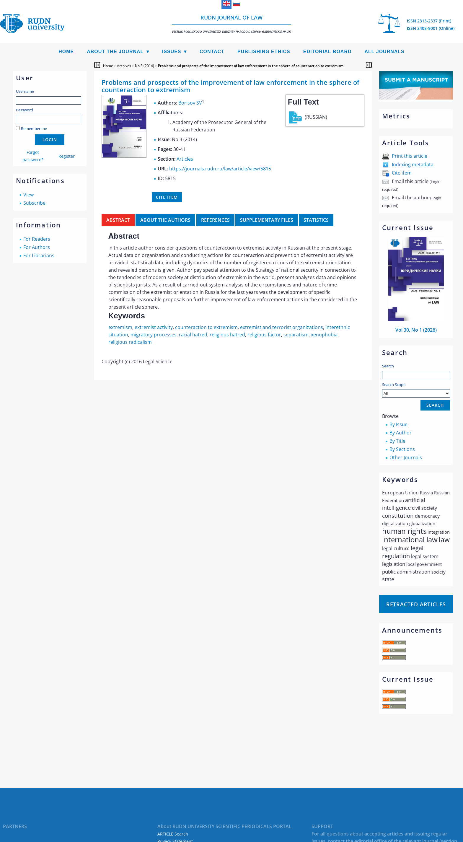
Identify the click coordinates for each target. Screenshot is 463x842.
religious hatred (227, 334)
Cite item (402, 173)
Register (66, 156)
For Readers (36, 239)
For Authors (36, 247)
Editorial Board (327, 51)
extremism (120, 327)
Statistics (316, 220)
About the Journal (115, 51)
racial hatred (193, 334)
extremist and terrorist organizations (281, 327)
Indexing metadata (412, 164)
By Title (397, 441)
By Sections (402, 449)
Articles (185, 159)
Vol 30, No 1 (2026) (416, 330)
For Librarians (38, 255)
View (28, 194)
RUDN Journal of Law (231, 24)
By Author (400, 432)
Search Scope (416, 390)
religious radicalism (130, 342)
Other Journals (405, 457)
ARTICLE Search (172, 834)
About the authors (165, 220)
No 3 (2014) (144, 65)
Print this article (409, 156)
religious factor (264, 334)
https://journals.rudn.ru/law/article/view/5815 (220, 168)
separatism (296, 334)
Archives (124, 65)
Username (25, 91)
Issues (171, 51)
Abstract (118, 220)
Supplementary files (266, 220)
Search (388, 366)
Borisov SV (190, 103)
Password (24, 110)
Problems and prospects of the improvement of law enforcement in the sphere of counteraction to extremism (250, 65)
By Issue (398, 424)
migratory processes (154, 334)
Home (66, 51)
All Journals (385, 51)
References (215, 220)
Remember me (34, 128)
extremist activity (154, 327)
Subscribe (34, 203)
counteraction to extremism (206, 327)
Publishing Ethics (263, 51)
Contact (212, 51)
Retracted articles (416, 604)
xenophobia (324, 334)
